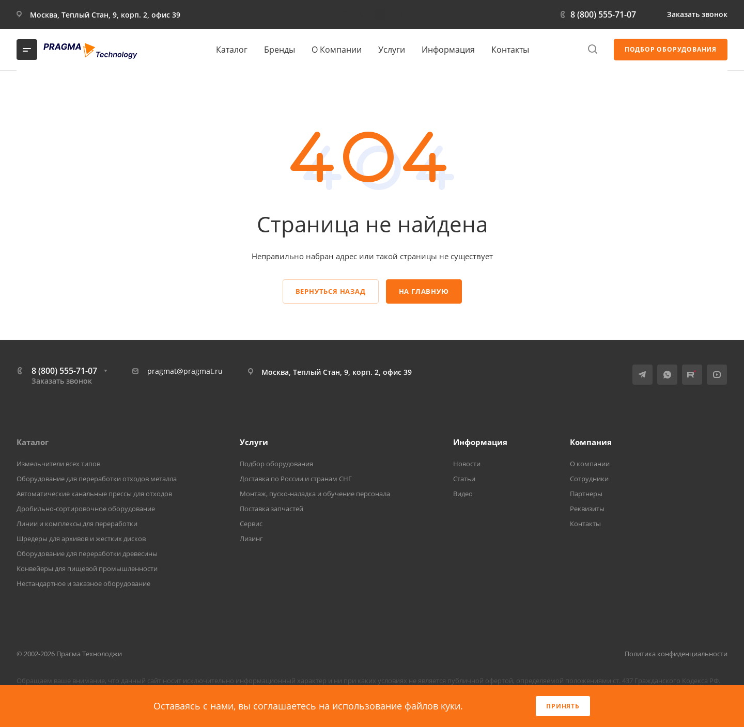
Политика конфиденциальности (676, 653)
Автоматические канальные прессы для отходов (94, 493)
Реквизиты (587, 508)
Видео (463, 493)
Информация (480, 442)
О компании (590, 463)
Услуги (254, 442)
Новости (467, 463)
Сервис (251, 523)
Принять (563, 706)
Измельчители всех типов (58, 463)
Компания (591, 442)
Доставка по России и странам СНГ (296, 478)
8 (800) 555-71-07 (603, 14)
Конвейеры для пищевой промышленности (87, 568)
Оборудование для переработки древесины (87, 553)
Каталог (33, 442)
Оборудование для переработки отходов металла (97, 478)
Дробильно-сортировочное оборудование (86, 508)
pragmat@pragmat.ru (185, 371)
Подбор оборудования (276, 463)
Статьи (464, 478)
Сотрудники (589, 478)
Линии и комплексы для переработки (77, 523)
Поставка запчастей (271, 508)
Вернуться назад (331, 291)
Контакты (585, 523)
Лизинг (251, 538)
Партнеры (586, 493)
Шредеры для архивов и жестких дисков (81, 538)
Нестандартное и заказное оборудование (83, 583)
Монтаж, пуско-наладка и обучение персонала (315, 493)
